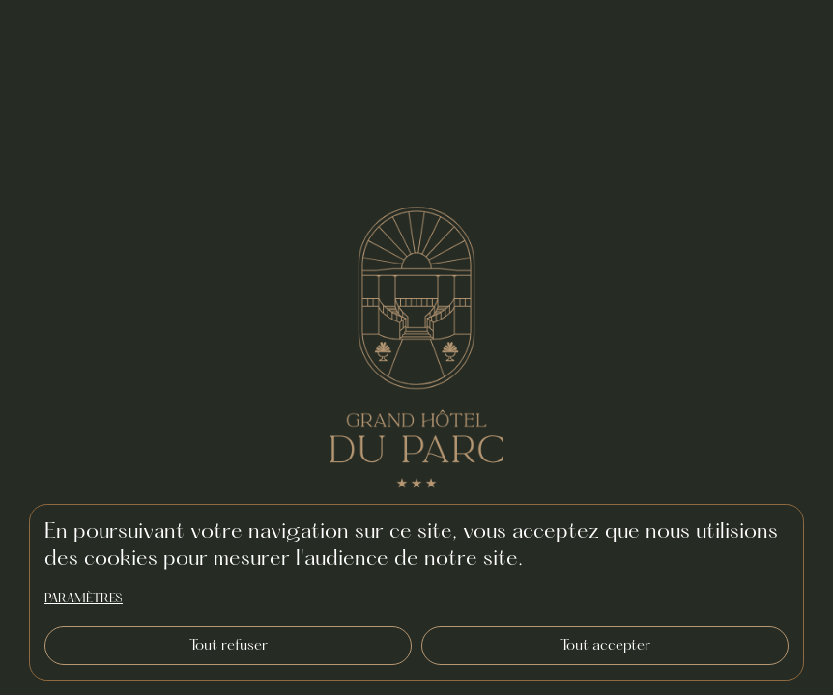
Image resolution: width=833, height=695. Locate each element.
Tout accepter (605, 645)
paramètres (83, 599)
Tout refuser (228, 645)
